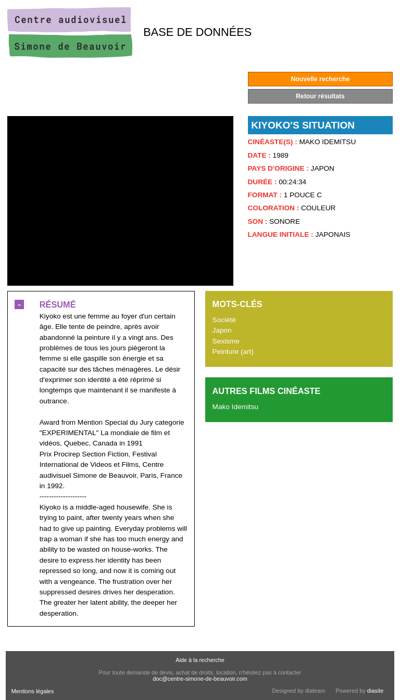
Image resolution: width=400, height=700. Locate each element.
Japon (222, 330)
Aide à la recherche (200, 660)
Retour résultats (320, 96)
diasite (375, 691)
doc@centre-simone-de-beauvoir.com (200, 679)
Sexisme (226, 341)
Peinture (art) (233, 351)
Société (224, 320)
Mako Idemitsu (235, 407)
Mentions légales (32, 691)
